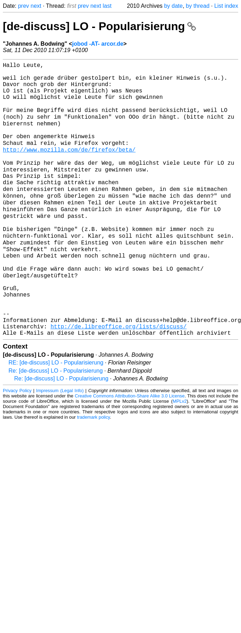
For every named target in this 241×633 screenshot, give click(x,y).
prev (23, 6)
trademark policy (93, 470)
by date (173, 6)
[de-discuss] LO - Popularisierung (99, 26)
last (107, 6)
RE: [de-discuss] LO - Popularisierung (56, 416)
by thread (197, 6)
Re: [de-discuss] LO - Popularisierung (56, 424)
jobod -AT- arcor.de (97, 44)
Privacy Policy (17, 443)
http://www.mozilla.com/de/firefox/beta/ (69, 167)
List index (226, 6)
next (35, 6)
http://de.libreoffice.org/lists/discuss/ (118, 378)
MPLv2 (180, 454)
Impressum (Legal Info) (60, 443)
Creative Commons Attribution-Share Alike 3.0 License (130, 449)
